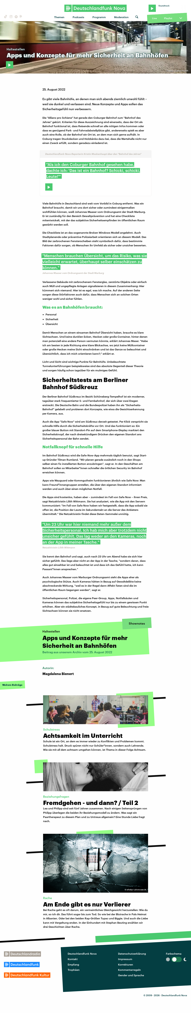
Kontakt (73, 959)
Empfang (73, 964)
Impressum (125, 959)
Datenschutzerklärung (132, 953)
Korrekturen (125, 964)
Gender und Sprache (131, 975)
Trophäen (74, 969)
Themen (59, 17)
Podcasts (78, 17)
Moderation (121, 17)
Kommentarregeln (129, 969)
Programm (99, 17)
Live (154, 18)
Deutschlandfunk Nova (82, 953)
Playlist (168, 18)
